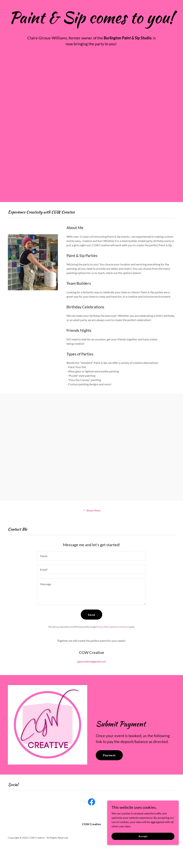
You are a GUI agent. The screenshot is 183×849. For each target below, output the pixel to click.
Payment (109, 755)
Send (91, 614)
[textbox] (91, 556)
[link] (91, 803)
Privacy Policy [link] (103, 626)
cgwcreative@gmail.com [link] (91, 661)
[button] (91, 510)
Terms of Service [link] (121, 626)
